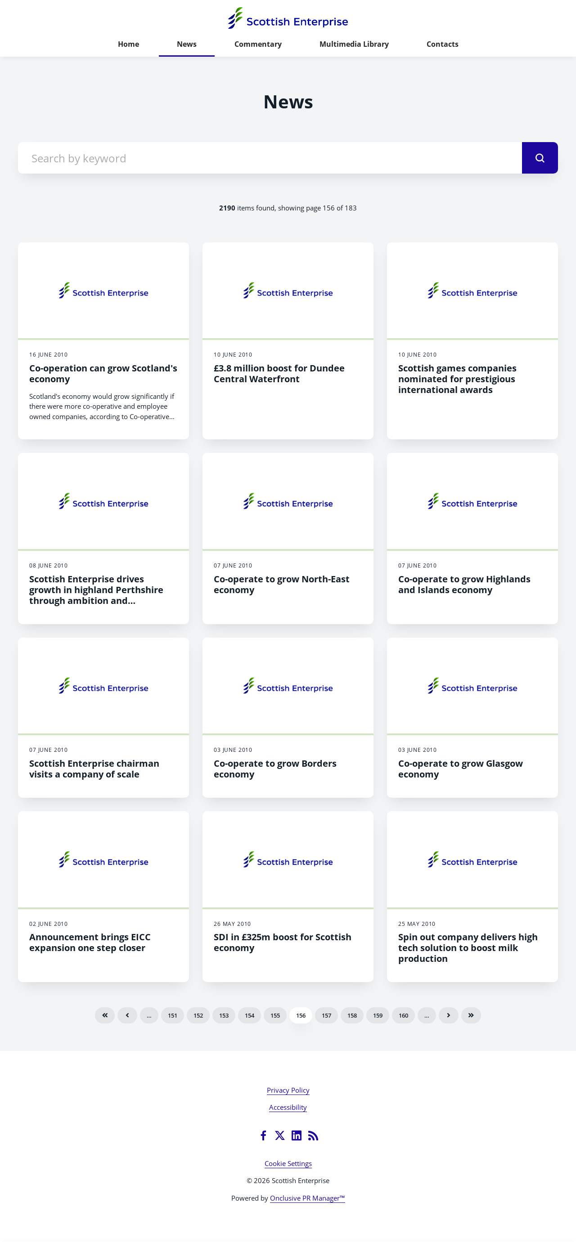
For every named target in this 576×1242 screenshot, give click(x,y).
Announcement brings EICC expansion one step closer (90, 942)
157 (326, 1015)
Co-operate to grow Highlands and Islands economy (464, 584)
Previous (127, 1015)
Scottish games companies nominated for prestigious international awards (457, 379)
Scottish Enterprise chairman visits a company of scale (94, 768)
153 (224, 1015)
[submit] (540, 158)
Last (471, 1015)
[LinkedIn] (297, 1135)
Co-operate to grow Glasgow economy (460, 768)
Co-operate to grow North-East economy (282, 584)
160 (403, 1015)
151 (172, 1015)
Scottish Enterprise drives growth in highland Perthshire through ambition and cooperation (96, 595)
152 (198, 1015)
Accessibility (288, 1107)
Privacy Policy (288, 1090)
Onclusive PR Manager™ (307, 1197)
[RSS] (313, 1135)
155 (275, 1015)
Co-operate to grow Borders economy (275, 768)
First (105, 1015)
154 (249, 1015)
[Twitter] (280, 1135)
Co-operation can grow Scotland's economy (103, 373)
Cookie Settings (288, 1163)
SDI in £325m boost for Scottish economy (282, 942)
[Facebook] (263, 1135)
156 (301, 1015)
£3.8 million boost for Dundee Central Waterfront (279, 373)
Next (449, 1015)
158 (352, 1015)
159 (377, 1015)
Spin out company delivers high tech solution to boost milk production (468, 948)
